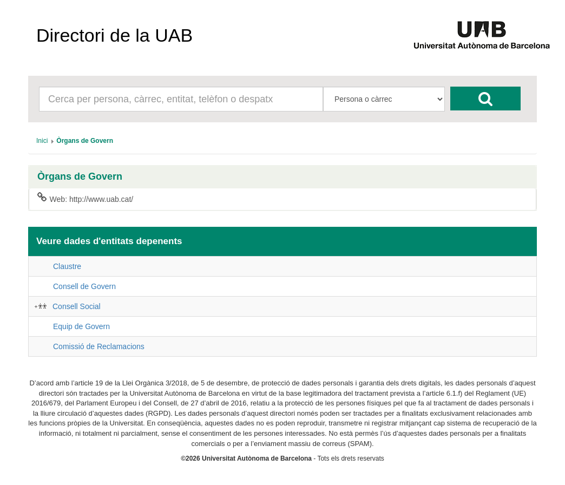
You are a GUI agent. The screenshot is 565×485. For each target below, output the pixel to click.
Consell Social (76, 306)
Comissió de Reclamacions (98, 346)
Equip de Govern (81, 326)
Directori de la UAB (114, 35)
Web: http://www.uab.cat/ (85, 199)
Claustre (67, 266)
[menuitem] (42, 141)
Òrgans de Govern (79, 177)
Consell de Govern (84, 286)
